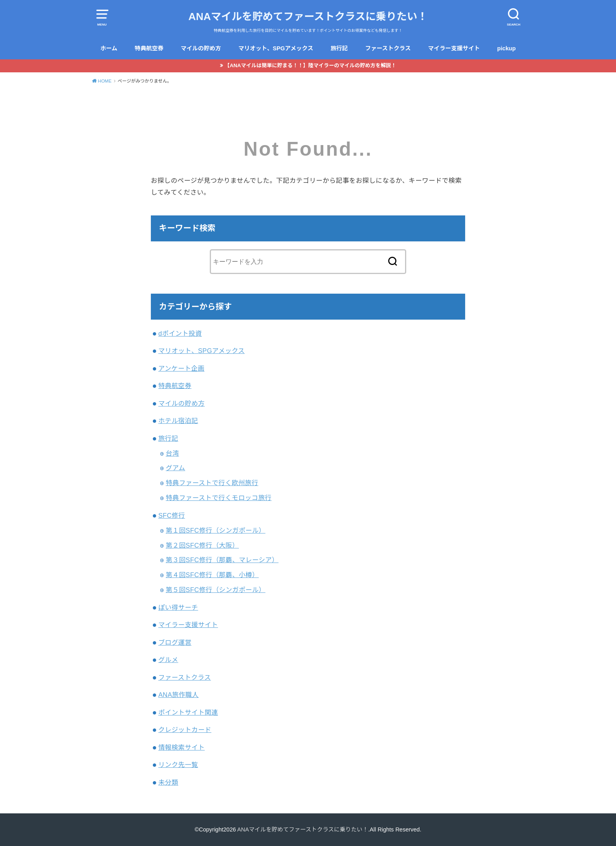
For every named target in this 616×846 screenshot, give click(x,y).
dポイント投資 (180, 333)
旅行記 (339, 48)
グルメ (168, 659)
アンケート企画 (181, 368)
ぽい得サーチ (178, 607)
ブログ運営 (174, 642)
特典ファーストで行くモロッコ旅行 (218, 497)
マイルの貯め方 (201, 48)
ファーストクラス (388, 48)
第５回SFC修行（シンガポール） (216, 589)
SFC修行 (171, 515)
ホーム (108, 48)
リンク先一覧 (178, 764)
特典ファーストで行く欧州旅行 (212, 482)
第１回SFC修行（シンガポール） (216, 530)
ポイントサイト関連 (188, 712)
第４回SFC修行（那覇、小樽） (212, 574)
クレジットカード (184, 729)
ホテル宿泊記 (178, 420)
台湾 (172, 453)
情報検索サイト (181, 747)
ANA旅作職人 (178, 694)
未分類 (168, 782)
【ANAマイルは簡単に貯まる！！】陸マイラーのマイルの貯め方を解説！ (310, 65)
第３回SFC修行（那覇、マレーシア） (222, 559)
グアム (175, 467)
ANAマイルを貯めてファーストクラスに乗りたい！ (308, 16)
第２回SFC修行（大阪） (202, 545)
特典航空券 (149, 48)
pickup (506, 48)
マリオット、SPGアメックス (276, 48)
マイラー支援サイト (454, 48)
